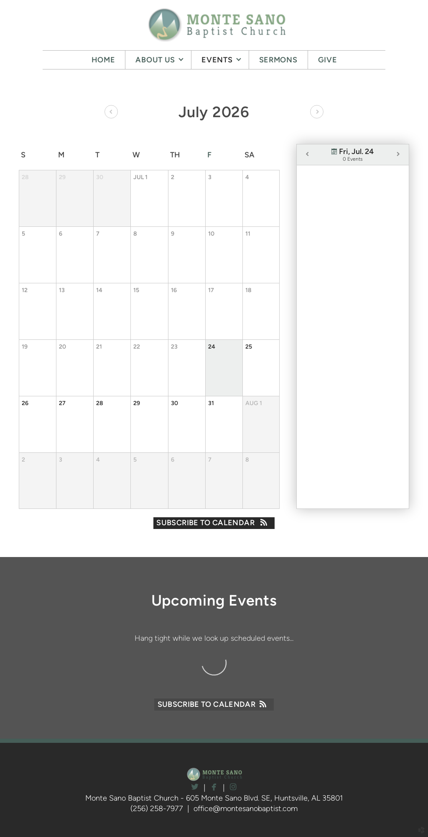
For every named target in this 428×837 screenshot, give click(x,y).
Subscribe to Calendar (213, 522)
